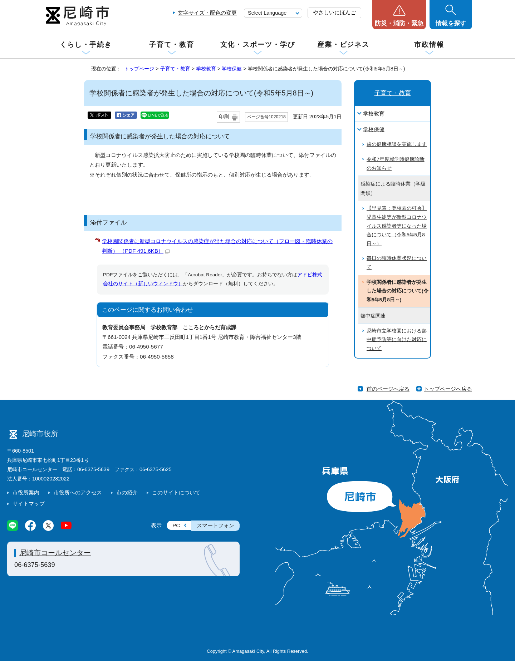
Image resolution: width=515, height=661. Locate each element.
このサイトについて (176, 492)
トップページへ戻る (448, 389)
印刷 (224, 116)
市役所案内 (26, 492)
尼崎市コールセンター (55, 553)
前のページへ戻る (388, 389)
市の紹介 (127, 492)
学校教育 (206, 68)
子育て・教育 (171, 44)
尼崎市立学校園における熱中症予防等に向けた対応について (397, 339)
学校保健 (232, 68)
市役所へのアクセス (78, 492)
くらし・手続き (86, 44)
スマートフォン (215, 525)
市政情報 (429, 44)
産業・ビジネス (343, 44)
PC (176, 525)
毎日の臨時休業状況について (397, 263)
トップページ (139, 68)
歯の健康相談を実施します (397, 144)
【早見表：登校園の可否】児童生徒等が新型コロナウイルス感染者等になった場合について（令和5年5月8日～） (397, 226)
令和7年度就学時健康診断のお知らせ (396, 164)
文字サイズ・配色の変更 (207, 13)
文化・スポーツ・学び (257, 44)
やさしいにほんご (334, 12)
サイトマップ (29, 503)
